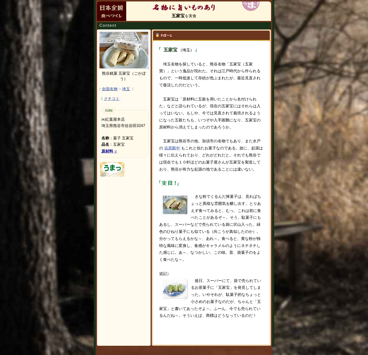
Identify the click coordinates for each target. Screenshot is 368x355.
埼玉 (126, 89)
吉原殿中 (172, 148)
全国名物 (109, 89)
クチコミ (111, 99)
